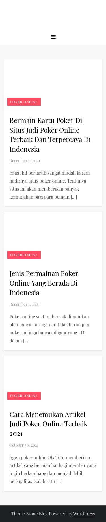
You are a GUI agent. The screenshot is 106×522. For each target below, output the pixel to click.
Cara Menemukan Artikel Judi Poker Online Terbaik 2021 (48, 424)
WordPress (84, 514)
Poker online (24, 101)
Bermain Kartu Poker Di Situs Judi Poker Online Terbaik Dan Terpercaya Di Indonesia (50, 134)
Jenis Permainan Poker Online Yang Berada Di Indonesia (44, 283)
